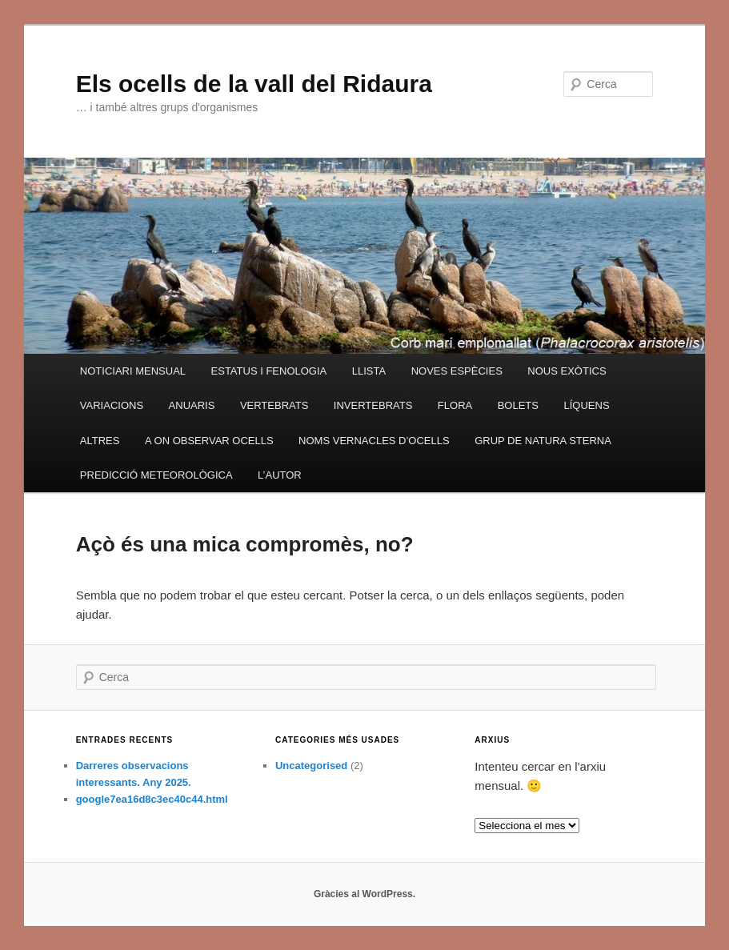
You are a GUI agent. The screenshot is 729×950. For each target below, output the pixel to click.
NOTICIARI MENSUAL (133, 371)
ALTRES (100, 441)
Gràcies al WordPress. (364, 894)
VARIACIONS (111, 405)
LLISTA (369, 371)
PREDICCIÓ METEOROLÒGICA (156, 475)
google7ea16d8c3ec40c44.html (152, 799)
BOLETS (518, 405)
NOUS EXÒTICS (566, 371)
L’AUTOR (280, 475)
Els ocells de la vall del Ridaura (254, 83)
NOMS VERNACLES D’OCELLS (374, 441)
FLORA (455, 405)
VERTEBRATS (274, 405)
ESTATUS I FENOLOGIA (269, 371)
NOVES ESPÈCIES (457, 371)
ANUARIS (192, 405)
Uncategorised (311, 766)
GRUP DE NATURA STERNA (543, 441)
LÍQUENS (586, 405)
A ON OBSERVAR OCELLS (209, 441)
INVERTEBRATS (373, 405)
